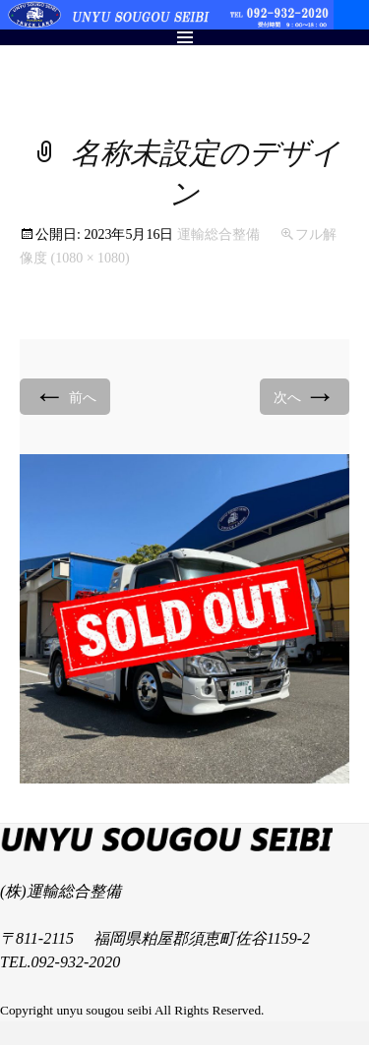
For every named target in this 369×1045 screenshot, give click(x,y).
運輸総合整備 (218, 234)
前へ (64, 395)
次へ (305, 395)
